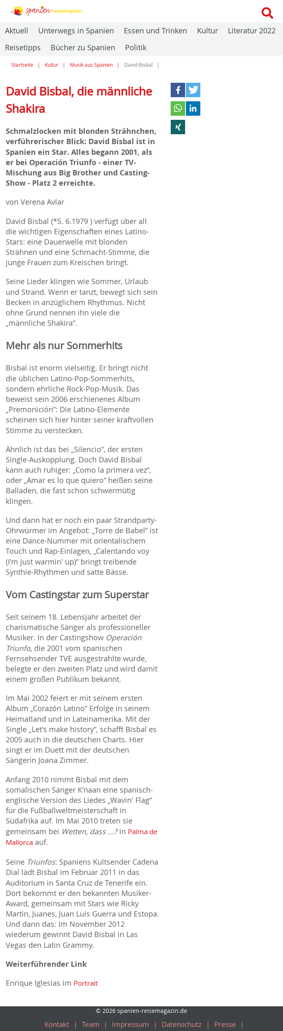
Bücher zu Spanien (83, 47)
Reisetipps (23, 47)
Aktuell (16, 30)
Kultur (207, 30)
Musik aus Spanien (91, 64)
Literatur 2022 (252, 30)
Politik (135, 47)
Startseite (22, 64)
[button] (178, 90)
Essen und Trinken (155, 30)
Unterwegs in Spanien (76, 30)
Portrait (87, 982)
